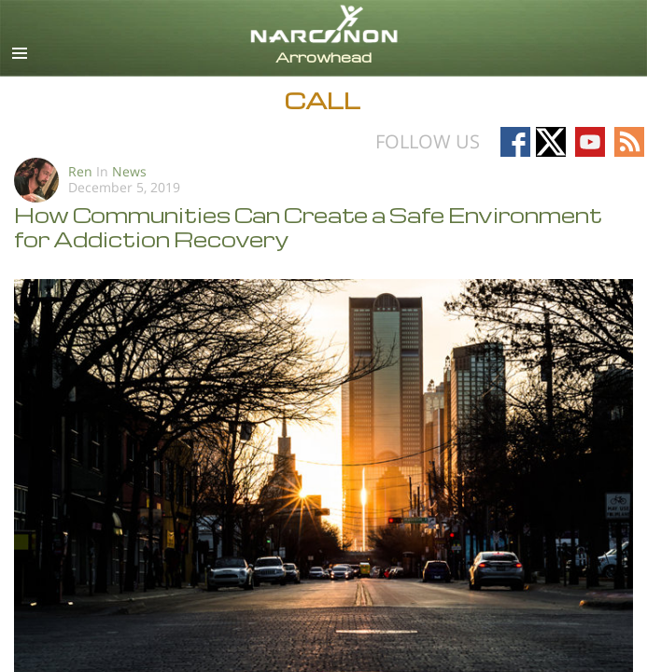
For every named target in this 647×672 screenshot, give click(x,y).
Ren (80, 171)
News (129, 171)
